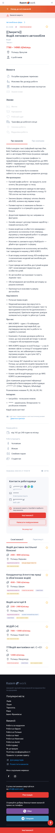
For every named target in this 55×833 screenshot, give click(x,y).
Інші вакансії (27, 515)
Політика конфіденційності (18, 752)
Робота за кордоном (15, 725)
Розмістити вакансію (17, 764)
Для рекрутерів (14, 760)
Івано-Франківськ (14, 714)
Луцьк (9, 704)
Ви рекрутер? (27, 529)
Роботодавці (12, 745)
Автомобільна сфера (16, 22)
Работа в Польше (14, 732)
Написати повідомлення (27, 522)
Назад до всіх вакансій (18, 9)
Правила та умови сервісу (17, 755)
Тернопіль (10, 708)
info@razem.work (16, 789)
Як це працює (12, 749)
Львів (8, 701)
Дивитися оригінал (17, 418)
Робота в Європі (13, 729)
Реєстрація (27, 795)
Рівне (8, 711)
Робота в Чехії (12, 735)
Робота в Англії (13, 742)
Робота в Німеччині (14, 739)
